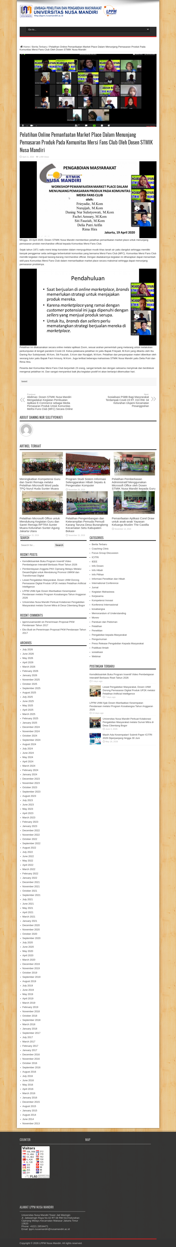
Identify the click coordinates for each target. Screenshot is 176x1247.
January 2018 (29, 1028)
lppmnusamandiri (31, 622)
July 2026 (27, 649)
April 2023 (28, 813)
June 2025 (28, 701)
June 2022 (28, 856)
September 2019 (31, 977)
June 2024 (28, 752)
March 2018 (28, 1024)
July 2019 (27, 985)
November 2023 (31, 783)
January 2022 (29, 877)
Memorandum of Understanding (109, 613)
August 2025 (29, 692)
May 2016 (27, 1084)
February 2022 (30, 873)
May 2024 (27, 757)
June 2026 (28, 653)
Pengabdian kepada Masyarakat (109, 634)
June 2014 (28, 1119)
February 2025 (30, 718)
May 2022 (27, 860)
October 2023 (29, 787)
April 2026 (28, 662)
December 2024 (31, 727)
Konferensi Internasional (105, 604)
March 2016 (28, 1093)
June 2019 (28, 989)
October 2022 (29, 839)
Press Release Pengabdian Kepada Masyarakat (118, 643)
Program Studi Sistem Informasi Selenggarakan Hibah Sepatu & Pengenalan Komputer (86, 482)
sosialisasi (97, 652)
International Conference (105, 583)
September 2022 (31, 843)
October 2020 (29, 933)
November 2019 (31, 968)
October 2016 (29, 1063)
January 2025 (29, 722)
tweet (24, 381)
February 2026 (30, 671)
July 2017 (27, 1037)
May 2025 (27, 705)
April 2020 (28, 955)
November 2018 (31, 1011)
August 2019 (29, 981)
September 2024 (31, 740)
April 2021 (28, 912)
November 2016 (31, 1058)
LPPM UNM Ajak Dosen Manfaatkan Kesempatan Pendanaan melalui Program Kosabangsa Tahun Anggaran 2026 (54, 594)
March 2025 (28, 714)
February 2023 (30, 821)
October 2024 (29, 735)
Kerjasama (97, 596)
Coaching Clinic (100, 548)
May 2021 (27, 908)
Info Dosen (98, 565)
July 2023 (27, 800)
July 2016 (27, 1076)
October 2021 (29, 890)
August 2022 (29, 847)
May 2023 (27, 808)
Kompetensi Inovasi (102, 600)
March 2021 (28, 916)
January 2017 (29, 1050)
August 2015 (29, 1106)
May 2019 (27, 994)
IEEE (94, 561)
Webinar (96, 656)
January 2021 (29, 921)
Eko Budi (27, 629)
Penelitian (97, 630)
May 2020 (27, 951)
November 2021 (31, 886)
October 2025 (29, 684)
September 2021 (31, 895)
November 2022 (31, 834)
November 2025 (31, 679)
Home (25, 46)
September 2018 (31, 1020)
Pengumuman (99, 639)
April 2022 (28, 864)
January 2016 (29, 1097)
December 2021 (31, 882)
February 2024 (30, 770)
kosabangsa (98, 609)
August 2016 (29, 1071)
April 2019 (28, 998)
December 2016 (31, 1054)
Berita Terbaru (39, 46)
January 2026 (29, 675)
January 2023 (29, 826)
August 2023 (29, 796)
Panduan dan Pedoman (105, 622)
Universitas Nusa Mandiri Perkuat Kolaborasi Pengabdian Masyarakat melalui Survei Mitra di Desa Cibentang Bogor (128, 722)
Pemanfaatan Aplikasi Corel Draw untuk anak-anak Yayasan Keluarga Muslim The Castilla (133, 521)
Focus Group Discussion (105, 553)
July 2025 (27, 696)
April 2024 (28, 761)
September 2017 (31, 1033)
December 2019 (31, 964)
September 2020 (31, 938)
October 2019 (29, 972)
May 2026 (27, 658)
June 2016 (28, 1080)
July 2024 (27, 748)
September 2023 (31, 791)
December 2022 (31, 830)
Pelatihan (97, 626)
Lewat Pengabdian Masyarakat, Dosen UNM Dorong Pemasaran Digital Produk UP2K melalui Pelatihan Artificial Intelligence (54, 583)
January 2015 (29, 1110)
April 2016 (28, 1089)
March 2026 (28, 666)
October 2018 (29, 1015)
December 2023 (31, 778)
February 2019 (30, 1007)
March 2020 (28, 959)
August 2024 (29, 744)
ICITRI (95, 557)
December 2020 (31, 925)
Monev (95, 617)
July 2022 (27, 852)
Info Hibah (97, 570)
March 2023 (28, 817)
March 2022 (28, 869)
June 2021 (28, 903)
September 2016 (31, 1067)
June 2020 (28, 946)
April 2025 (28, 709)
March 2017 (28, 1041)
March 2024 (28, 765)
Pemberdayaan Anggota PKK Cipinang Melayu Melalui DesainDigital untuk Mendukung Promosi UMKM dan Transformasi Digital (51, 572)
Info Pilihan (98, 574)
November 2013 (31, 1123)
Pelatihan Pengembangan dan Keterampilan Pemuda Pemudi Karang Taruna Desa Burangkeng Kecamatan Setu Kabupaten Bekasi (87, 525)
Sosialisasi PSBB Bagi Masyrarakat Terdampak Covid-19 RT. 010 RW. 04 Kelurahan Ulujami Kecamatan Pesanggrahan (126, 400)
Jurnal (95, 587)
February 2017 (30, 1045)
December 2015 (31, 1101)
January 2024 (29, 774)
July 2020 (27, 942)
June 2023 (28, 804)
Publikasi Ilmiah (100, 647)
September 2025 (31, 688)
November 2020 (31, 929)
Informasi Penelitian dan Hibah (108, 578)
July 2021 (27, 899)
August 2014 (29, 1114)
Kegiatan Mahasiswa (103, 591)
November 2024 (31, 731)
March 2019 (28, 1002)
